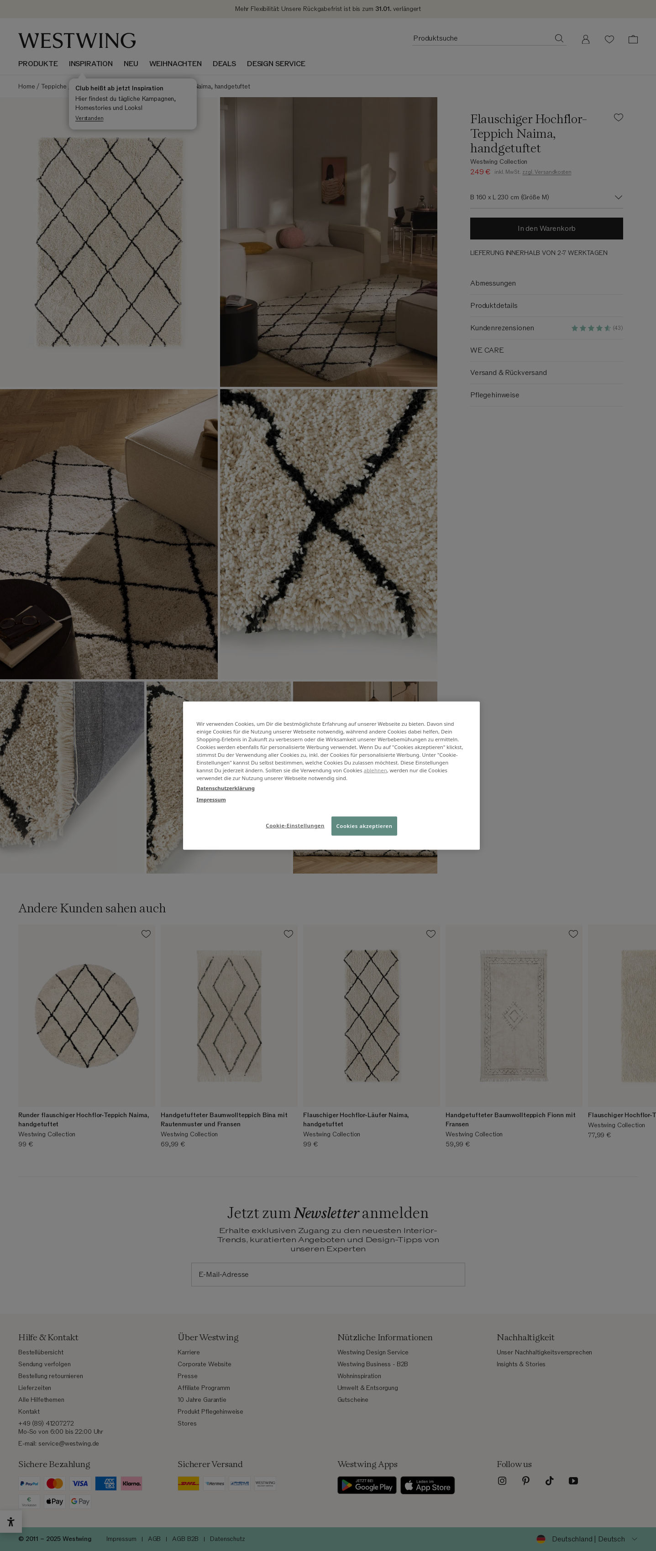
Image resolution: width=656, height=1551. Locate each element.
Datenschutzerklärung (226, 787)
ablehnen (375, 770)
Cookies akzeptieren (364, 825)
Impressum (211, 799)
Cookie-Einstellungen (295, 825)
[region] (331, 776)
